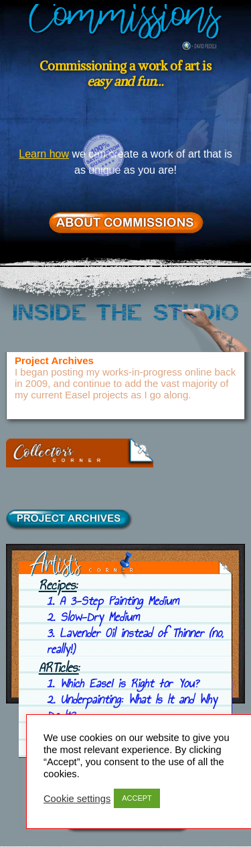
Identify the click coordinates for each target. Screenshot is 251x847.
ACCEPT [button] (137, 798)
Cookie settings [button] (77, 798)
